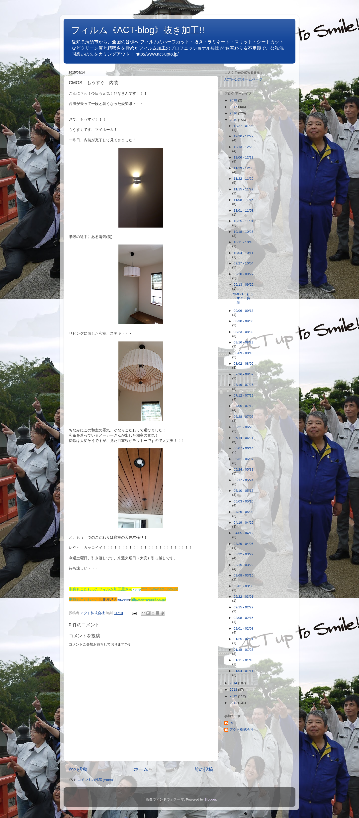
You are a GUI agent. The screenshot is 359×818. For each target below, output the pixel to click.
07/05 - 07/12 (244, 406)
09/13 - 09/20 (244, 284)
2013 (234, 689)
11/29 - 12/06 (244, 168)
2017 (234, 107)
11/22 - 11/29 (244, 178)
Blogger (210, 799)
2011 (234, 703)
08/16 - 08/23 (244, 342)
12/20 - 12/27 (244, 136)
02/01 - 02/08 (244, 628)
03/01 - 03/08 (244, 586)
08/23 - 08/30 (244, 332)
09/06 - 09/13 (244, 311)
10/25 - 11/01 (244, 221)
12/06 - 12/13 (244, 157)
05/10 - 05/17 (244, 490)
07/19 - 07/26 (244, 385)
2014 (234, 683)
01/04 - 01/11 (244, 671)
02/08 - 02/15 (244, 618)
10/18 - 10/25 (244, 232)
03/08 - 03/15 (244, 575)
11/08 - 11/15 (244, 200)
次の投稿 (78, 769)
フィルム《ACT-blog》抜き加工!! (137, 30)
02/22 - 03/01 (244, 596)
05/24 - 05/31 (244, 469)
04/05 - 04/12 (244, 533)
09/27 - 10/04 (244, 263)
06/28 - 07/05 (244, 416)
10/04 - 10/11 (244, 253)
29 (231, 723)
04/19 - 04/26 (244, 522)
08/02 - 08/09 (244, 363)
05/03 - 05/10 (244, 501)
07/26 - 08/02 (244, 374)
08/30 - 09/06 (244, 321)
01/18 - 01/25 (244, 650)
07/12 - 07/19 (244, 395)
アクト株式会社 (241, 730)
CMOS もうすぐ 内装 (243, 298)
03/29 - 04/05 (244, 544)
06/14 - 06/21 (244, 438)
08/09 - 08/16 (244, 353)
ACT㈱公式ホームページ (243, 79)
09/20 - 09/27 (244, 274)
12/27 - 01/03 (244, 126)
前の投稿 (203, 769)
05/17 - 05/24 (244, 480)
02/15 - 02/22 (244, 607)
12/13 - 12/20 (244, 147)
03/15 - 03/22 (244, 565)
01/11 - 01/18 (244, 660)
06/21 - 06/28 (244, 427)
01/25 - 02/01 (244, 639)
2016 (234, 113)
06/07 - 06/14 (244, 448)
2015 (234, 120)
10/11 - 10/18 (244, 242)
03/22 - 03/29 (244, 554)
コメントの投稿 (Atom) (95, 780)
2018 (234, 100)
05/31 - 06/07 (244, 459)
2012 (234, 696)
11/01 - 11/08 (244, 210)
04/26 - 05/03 (244, 512)
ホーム (141, 769)
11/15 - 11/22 (244, 189)
